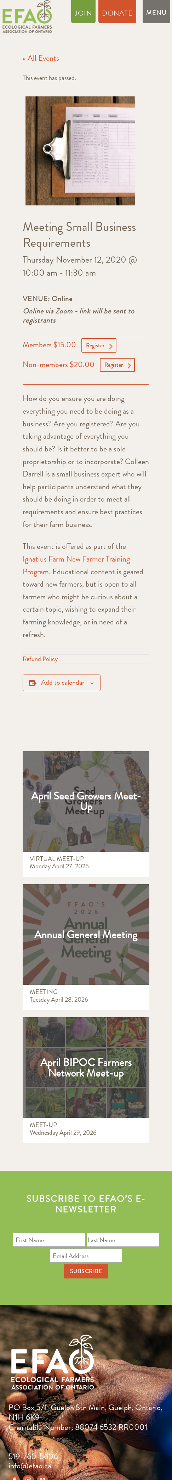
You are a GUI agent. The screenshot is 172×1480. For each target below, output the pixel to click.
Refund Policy (40, 659)
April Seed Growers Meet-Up (86, 801)
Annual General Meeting (85, 934)
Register (95, 345)
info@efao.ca (29, 1466)
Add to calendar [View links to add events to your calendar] (63, 682)
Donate (117, 14)
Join (83, 14)
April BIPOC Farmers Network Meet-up (86, 1067)
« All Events (41, 58)
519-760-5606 (33, 1456)
